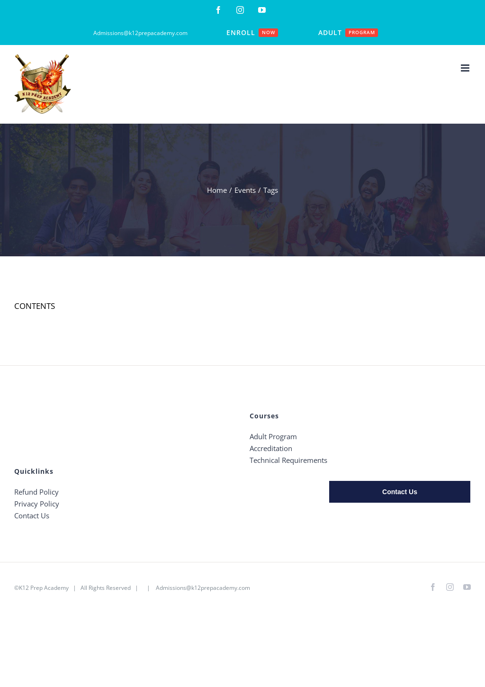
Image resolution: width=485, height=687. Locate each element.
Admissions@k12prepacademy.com (203, 588)
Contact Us (31, 515)
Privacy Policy (36, 503)
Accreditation (271, 448)
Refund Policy (36, 492)
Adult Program (273, 436)
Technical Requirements (288, 460)
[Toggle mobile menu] (466, 68)
